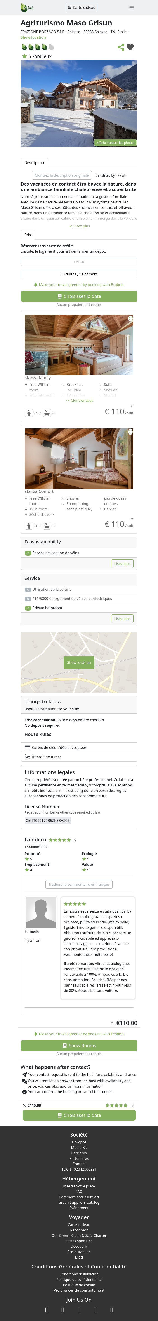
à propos (78, 1142)
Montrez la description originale (62, 175)
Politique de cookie (79, 1284)
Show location (33, 37)
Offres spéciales (79, 1240)
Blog (79, 1257)
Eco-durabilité (79, 1251)
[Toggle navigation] (131, 7)
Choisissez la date (79, 296)
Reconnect (79, 1230)
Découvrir (79, 1246)
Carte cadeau (81, 7)
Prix (28, 234)
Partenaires (79, 1158)
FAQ (78, 1191)
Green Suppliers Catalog (79, 1202)
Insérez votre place (79, 1186)
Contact (79, 1163)
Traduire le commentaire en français (79, 884)
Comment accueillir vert (79, 1196)
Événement (79, 1207)
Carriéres (79, 1152)
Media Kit (79, 1147)
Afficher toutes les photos (115, 143)
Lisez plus (79, 226)
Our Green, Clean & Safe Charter (79, 1235)
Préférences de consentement (79, 1290)
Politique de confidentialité (79, 1279)
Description (34, 162)
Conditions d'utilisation (78, 1274)
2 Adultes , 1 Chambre (79, 274)
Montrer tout (79, 400)
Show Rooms (79, 1045)
